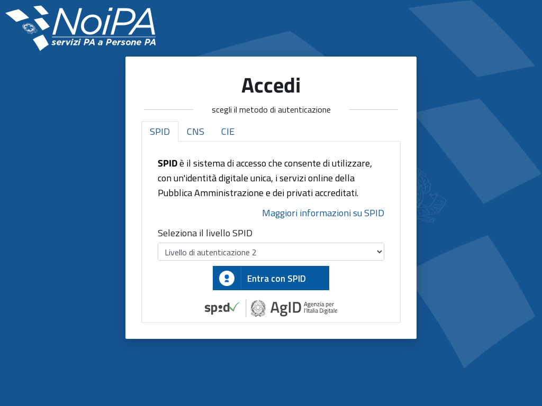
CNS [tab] (195, 131)
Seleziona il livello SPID (205, 233)
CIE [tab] (227, 131)
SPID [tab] (160, 131)
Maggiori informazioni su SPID (323, 213)
